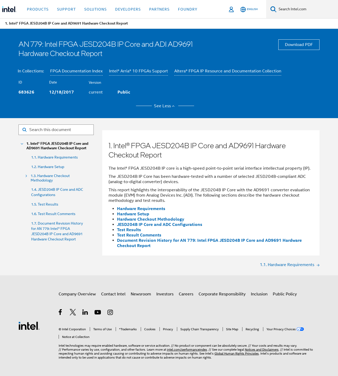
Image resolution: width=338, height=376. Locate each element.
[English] (249, 9)
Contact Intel (113, 294)
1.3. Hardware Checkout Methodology (50, 178)
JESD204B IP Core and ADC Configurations (159, 224)
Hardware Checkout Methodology (150, 219)
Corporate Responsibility (222, 294)
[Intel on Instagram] (110, 313)
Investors (164, 294)
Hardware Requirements (141, 208)
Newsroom (141, 294)
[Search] (273, 9)
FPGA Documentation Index (76, 71)
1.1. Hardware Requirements (54, 157)
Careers (186, 294)
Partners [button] (159, 9)
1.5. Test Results (44, 204)
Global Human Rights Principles (236, 353)
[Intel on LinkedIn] (85, 313)
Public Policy (285, 294)
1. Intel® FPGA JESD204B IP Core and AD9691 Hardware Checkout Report (57, 145)
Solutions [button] (95, 9)
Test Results (129, 230)
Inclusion (259, 294)
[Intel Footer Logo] (29, 325)
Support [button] (66, 9)
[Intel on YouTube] (98, 313)
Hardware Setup (133, 214)
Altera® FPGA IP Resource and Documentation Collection (227, 71)
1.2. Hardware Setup (47, 166)
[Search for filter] (56, 129)
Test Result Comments (139, 235)
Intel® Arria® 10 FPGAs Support (138, 71)
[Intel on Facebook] (61, 313)
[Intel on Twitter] (73, 313)
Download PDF (299, 44)
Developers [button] (128, 9)
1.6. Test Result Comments (53, 213)
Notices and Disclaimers (262, 349)
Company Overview (77, 294)
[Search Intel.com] (307, 9)
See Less (165, 106)
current (96, 92)
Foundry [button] (188, 9)
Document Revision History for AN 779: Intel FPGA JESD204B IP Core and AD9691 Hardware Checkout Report (209, 243)
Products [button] (38, 9)
